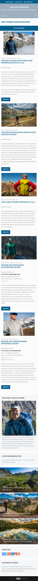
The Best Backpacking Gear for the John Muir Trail (18, 133)
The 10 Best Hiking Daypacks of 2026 (18, 202)
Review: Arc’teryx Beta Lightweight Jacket (12, 266)
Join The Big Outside (19, 443)
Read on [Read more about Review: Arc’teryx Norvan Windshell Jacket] (6, 387)
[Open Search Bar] (35, 15)
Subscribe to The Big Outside (9, 566)
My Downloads (28, 2)
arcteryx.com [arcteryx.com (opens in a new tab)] (8, 357)
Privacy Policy (24, 578)
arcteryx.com (4, 281)
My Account (18, 2)
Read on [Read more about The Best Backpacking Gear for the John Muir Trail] (6, 169)
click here (24, 445)
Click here (22, 441)
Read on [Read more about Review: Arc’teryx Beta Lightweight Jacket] (6, 308)
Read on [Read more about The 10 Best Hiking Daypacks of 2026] (6, 232)
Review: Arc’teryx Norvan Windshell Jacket (14, 342)
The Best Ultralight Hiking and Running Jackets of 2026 (16, 61)
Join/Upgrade (9, 2)
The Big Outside (19, 7)
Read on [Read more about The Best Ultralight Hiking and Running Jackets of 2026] (6, 99)
